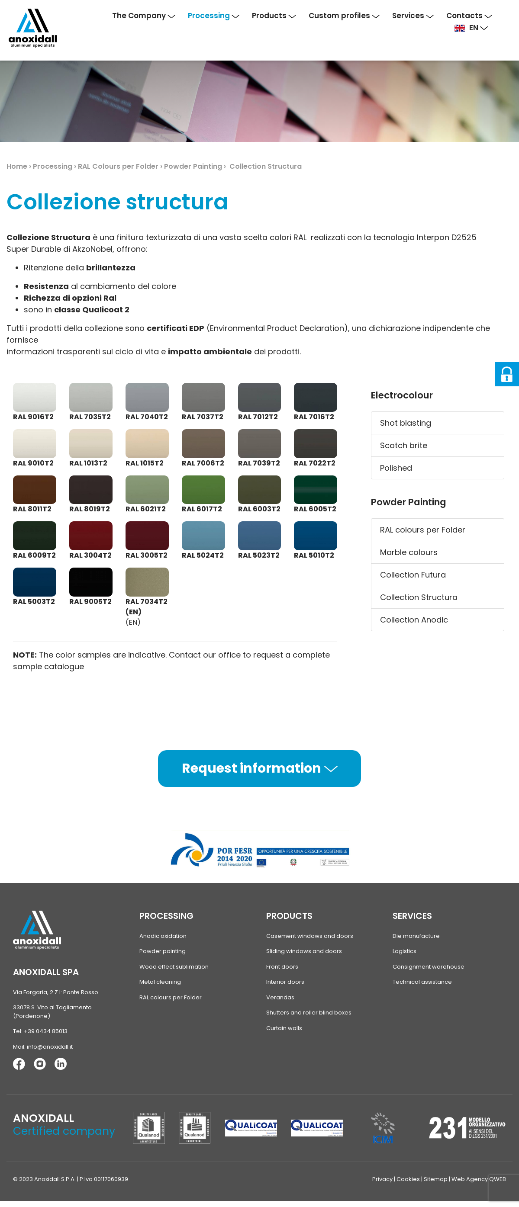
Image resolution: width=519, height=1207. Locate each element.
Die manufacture (416, 936)
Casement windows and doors (309, 936)
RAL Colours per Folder (118, 166)
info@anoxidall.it (50, 1047)
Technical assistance (422, 982)
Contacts (469, 15)
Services (413, 15)
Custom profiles (344, 15)
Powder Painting (193, 166)
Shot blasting (405, 422)
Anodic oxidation (163, 936)
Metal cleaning (160, 982)
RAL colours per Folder (422, 529)
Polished (396, 467)
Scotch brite (403, 445)
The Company (143, 15)
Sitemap (436, 1179)
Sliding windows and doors (304, 951)
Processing (213, 15)
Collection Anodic (414, 619)
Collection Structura (419, 597)
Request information (260, 768)
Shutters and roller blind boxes (308, 1012)
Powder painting (162, 951)
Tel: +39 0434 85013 (40, 1031)
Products (274, 15)
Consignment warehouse (428, 967)
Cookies (408, 1179)
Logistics (404, 951)
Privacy (382, 1179)
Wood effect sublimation (174, 967)
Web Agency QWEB (478, 1179)
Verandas (280, 997)
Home (16, 166)
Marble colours (409, 552)
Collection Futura (413, 574)
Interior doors (285, 982)
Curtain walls (284, 1028)
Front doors (282, 967)
